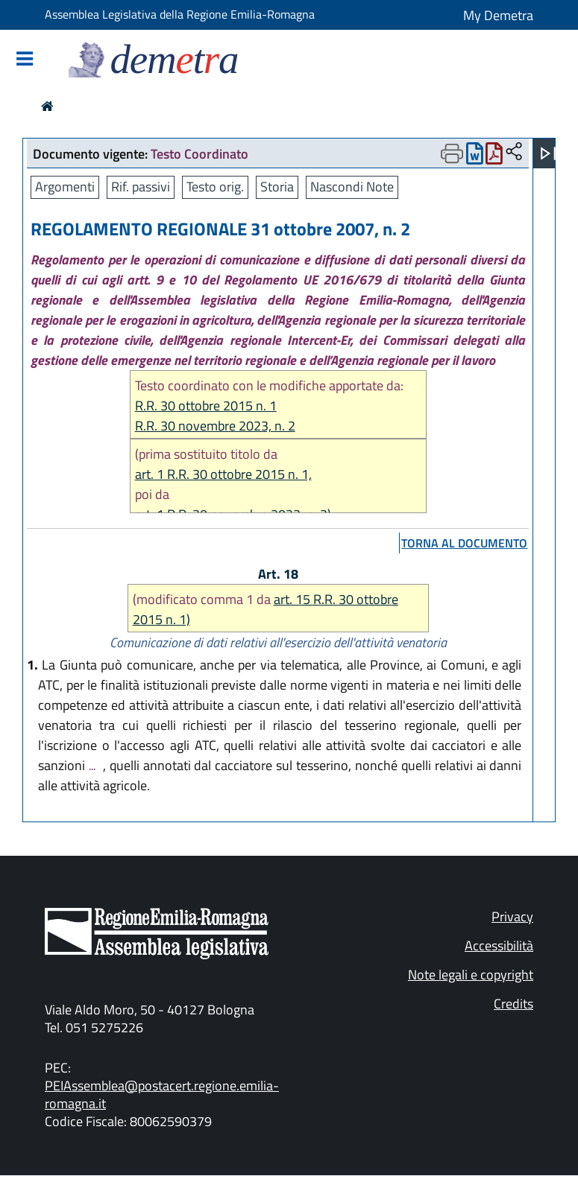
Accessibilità (499, 945)
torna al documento (464, 543)
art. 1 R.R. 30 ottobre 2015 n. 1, (223, 474)
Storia (277, 187)
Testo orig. (215, 187)
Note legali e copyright (470, 975)
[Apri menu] (548, 153)
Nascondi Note (352, 187)
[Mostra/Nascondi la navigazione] (24, 60)
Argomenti (65, 187)
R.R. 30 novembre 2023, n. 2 (215, 426)
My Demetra (498, 15)
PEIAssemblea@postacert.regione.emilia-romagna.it (162, 1094)
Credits (513, 1004)
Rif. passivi (140, 187)
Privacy (512, 916)
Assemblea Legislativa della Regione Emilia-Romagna (180, 14)
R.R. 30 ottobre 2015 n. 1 (206, 405)
